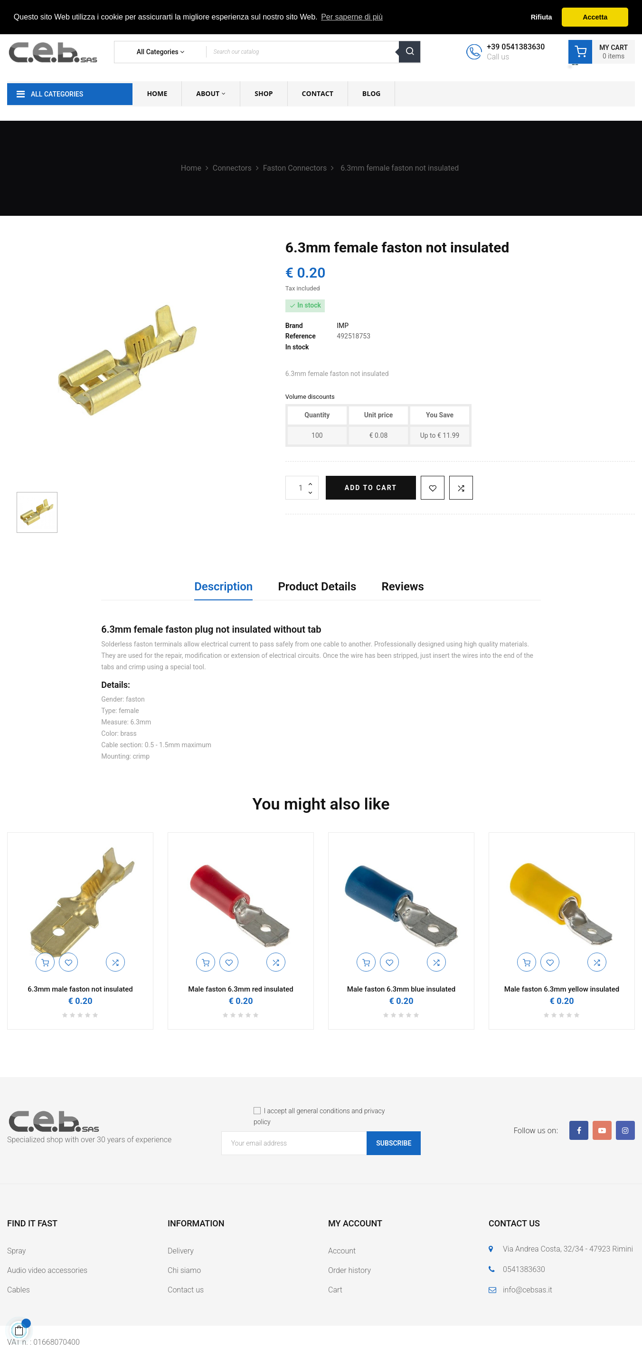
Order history (349, 1270)
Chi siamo (184, 1270)
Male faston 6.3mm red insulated (240, 989)
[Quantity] (302, 488)
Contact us (186, 1289)
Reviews (403, 586)
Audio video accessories (47, 1270)
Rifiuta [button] (541, 17)
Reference (300, 336)
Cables (18, 1289)
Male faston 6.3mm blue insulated (401, 989)
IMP (343, 325)
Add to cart (371, 488)
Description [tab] (223, 586)
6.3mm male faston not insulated (80, 989)
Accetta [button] (595, 17)
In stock (297, 347)
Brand (294, 325)
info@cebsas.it (527, 1289)
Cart (335, 1289)
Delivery (181, 1250)
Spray (16, 1250)
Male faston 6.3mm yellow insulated (561, 989)
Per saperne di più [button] (352, 17)
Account (342, 1250)
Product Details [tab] (317, 586)
